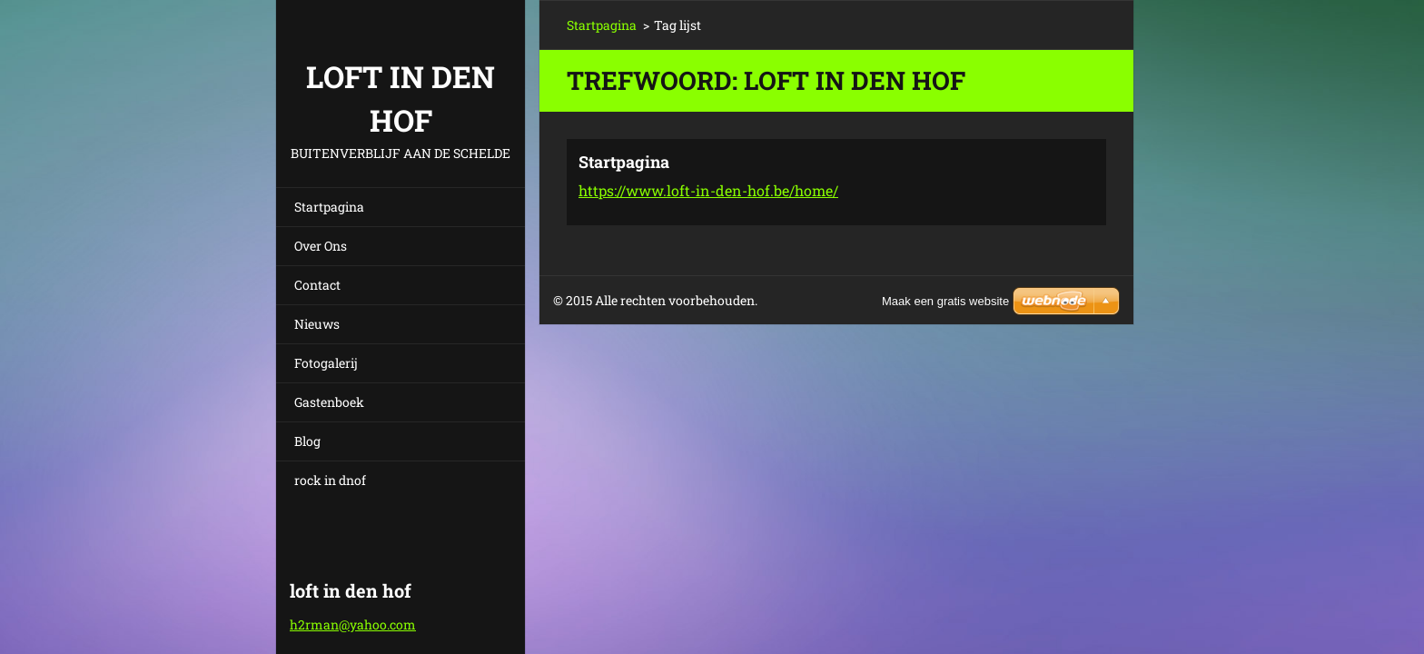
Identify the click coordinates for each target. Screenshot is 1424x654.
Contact (317, 284)
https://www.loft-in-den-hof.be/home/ (708, 190)
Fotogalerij (326, 363)
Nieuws (317, 323)
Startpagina (329, 206)
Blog (307, 441)
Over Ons (320, 245)
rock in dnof (330, 480)
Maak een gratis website (945, 301)
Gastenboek (329, 402)
